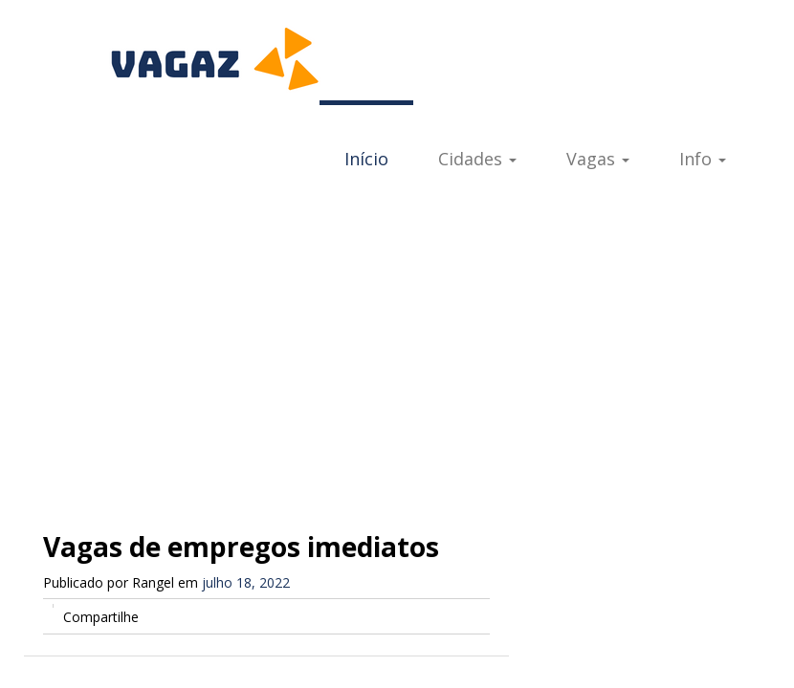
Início (366, 158)
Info (702, 158)
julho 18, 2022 (246, 582)
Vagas (597, 158)
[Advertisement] (397, 346)
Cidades (477, 158)
